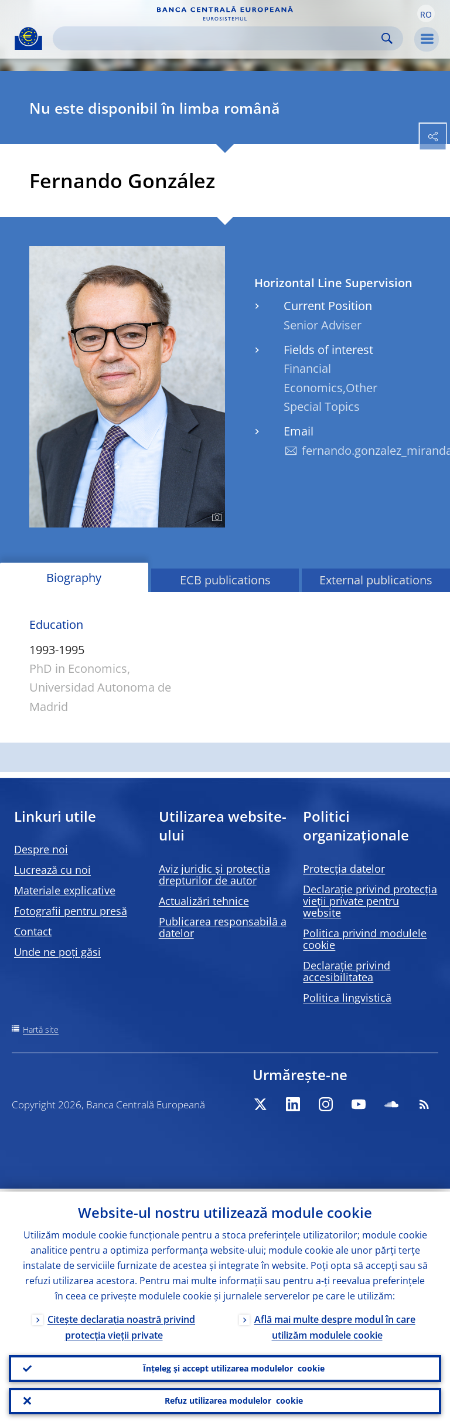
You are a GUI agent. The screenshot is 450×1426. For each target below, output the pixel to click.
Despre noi (41, 849)
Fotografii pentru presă (70, 911)
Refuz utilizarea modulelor (234, 1400)
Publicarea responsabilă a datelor (223, 927)
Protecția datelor (344, 869)
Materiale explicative (64, 890)
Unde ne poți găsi (57, 952)
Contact (33, 931)
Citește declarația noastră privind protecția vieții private (121, 1324)
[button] (426, 13)
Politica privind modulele (365, 939)
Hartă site (41, 1029)
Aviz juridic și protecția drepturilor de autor (214, 874)
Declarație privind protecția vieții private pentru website (370, 901)
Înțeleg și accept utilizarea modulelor (234, 1366)
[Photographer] (215, 517)
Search (387, 38)
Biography (73, 578)
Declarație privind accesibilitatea (346, 971)
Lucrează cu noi (52, 870)
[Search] (218, 38)
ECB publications (225, 580)
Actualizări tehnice (204, 901)
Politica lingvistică (347, 998)
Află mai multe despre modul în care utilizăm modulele (334, 1324)
